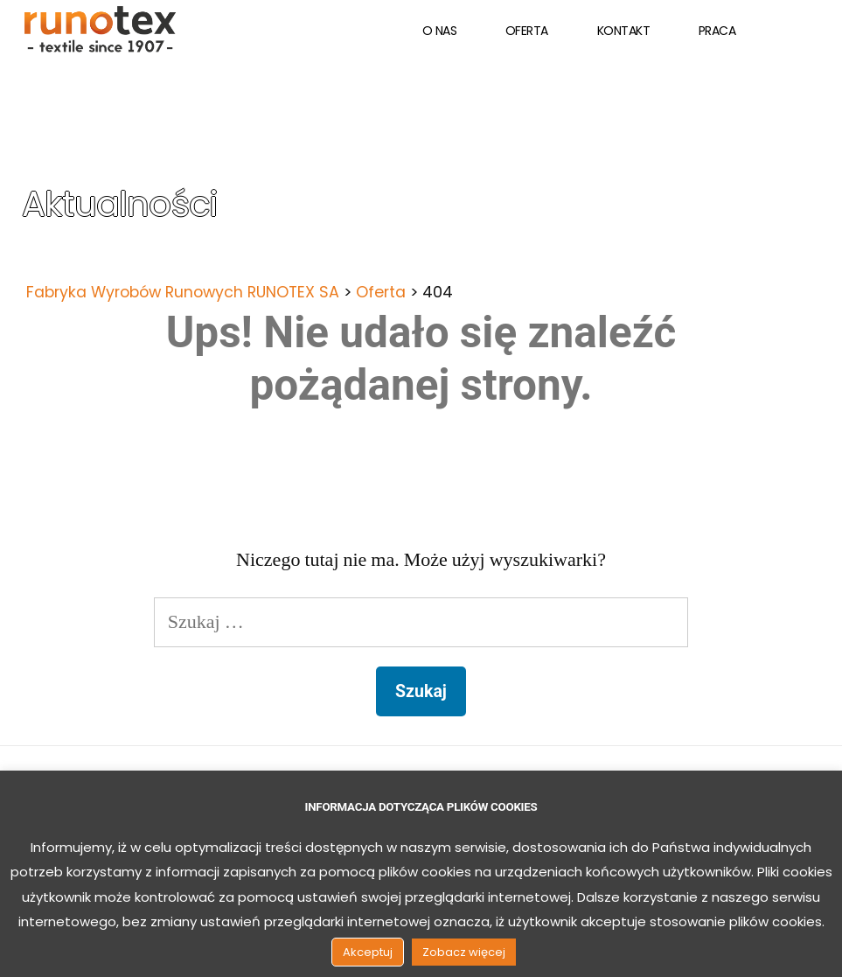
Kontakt (624, 30)
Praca (717, 30)
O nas (439, 30)
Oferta (526, 30)
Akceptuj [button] (368, 952)
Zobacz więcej (463, 952)
